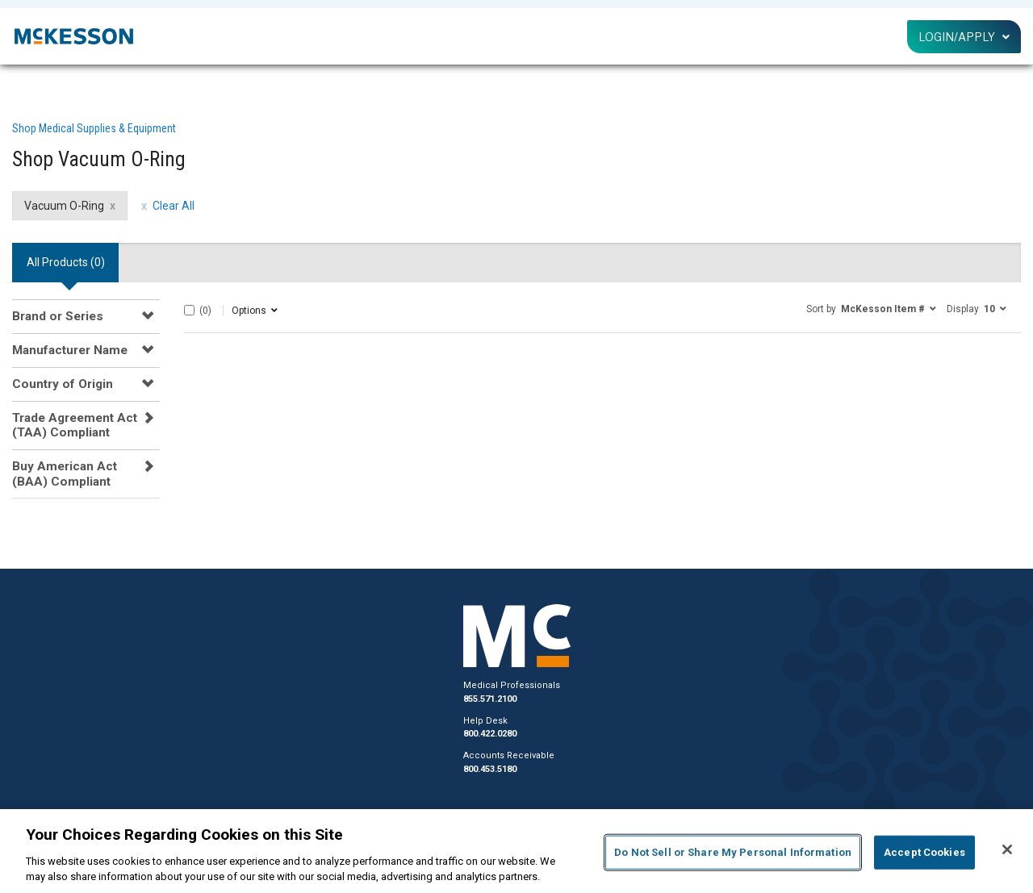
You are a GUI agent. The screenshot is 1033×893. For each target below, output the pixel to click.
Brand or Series (57, 316)
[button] (871, 308)
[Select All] (189, 310)
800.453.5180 (489, 769)
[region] (516, 851)
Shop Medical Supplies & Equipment (94, 128)
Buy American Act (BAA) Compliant (64, 473)
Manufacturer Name (70, 350)
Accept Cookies (924, 852)
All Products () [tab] (66, 262)
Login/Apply (964, 37)
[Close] (1007, 849)
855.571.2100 (489, 699)
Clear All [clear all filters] (173, 205)
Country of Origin (62, 384)
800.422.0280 (489, 733)
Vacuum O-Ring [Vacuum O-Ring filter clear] (64, 205)
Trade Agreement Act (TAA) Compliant (74, 425)
